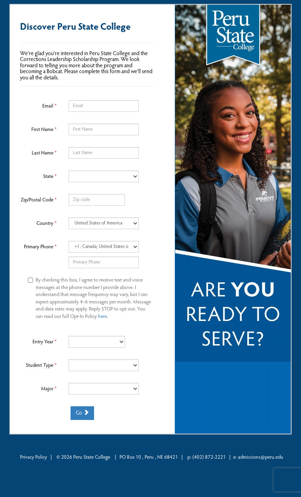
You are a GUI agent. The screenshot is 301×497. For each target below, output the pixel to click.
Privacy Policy (33, 457)
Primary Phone (40, 246)
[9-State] (104, 176)
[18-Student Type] (104, 365)
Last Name (44, 153)
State (50, 176)
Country (46, 223)
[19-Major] (104, 389)
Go (82, 412)
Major (49, 388)
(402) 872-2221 (209, 457)
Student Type (41, 365)
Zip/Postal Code (39, 200)
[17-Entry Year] (97, 342)
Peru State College (92, 457)
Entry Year (45, 341)
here (102, 316)
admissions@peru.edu (260, 457)
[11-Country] (104, 223)
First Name (44, 129)
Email (49, 106)
